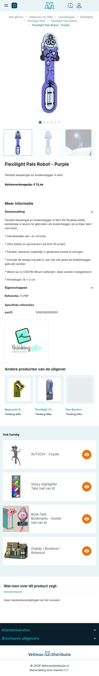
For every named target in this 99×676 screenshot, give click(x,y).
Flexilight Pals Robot (64, 21)
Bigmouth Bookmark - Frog (23, 409)
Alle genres (16, 17)
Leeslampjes (66, 17)
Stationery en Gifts (41, 17)
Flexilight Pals (36, 21)
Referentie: (12, 295)
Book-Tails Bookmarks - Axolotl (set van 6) (46, 518)
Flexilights (86, 17)
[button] (14, 5)
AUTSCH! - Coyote (45, 454)
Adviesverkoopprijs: (24, 184)
